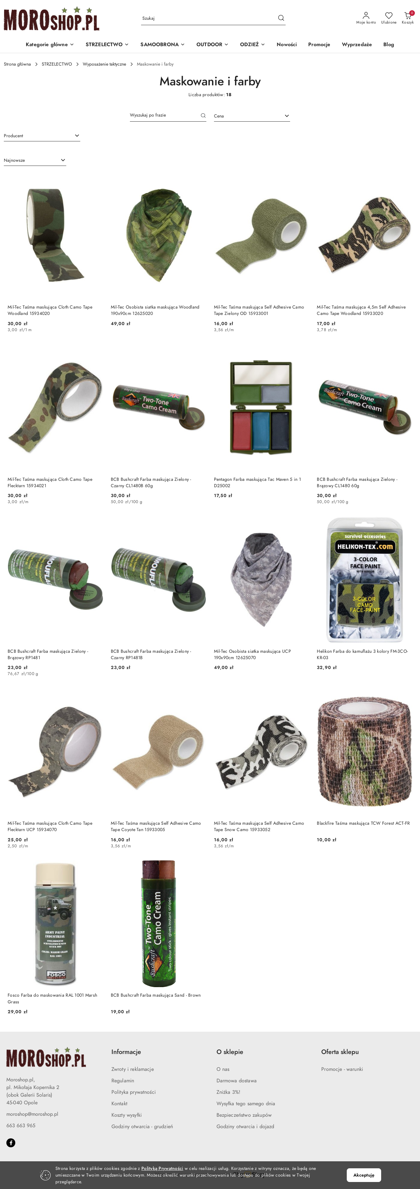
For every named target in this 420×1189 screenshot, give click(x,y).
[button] (50, 45)
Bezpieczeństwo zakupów (244, 1115)
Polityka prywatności (133, 1092)
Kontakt (119, 1103)
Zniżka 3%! (229, 1092)
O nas (223, 1069)
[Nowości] (286, 45)
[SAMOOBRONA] (163, 45)
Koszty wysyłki (126, 1115)
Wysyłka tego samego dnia (246, 1103)
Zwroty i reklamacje (132, 1069)
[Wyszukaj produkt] (213, 18)
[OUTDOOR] (212, 45)
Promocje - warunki (342, 1069)
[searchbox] (42, 136)
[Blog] (389, 45)
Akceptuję (363, 1175)
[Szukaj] (203, 116)
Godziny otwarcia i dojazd (245, 1126)
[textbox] (244, 116)
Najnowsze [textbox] (14, 160)
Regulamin (122, 1080)
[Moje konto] (366, 18)
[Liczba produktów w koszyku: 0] (407, 18)
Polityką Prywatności (162, 1168)
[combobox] (252, 116)
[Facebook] (10, 1142)
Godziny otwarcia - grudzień (142, 1126)
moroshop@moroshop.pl (32, 1114)
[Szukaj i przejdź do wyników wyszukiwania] (281, 18)
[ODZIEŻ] (253, 45)
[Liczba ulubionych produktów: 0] (389, 18)
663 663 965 (20, 1125)
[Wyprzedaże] (357, 45)
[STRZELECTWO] (107, 45)
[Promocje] (319, 45)
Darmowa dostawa (237, 1080)
